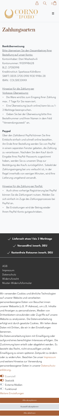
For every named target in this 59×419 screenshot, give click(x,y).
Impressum (8, 270)
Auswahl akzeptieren (29, 407)
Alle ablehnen (30, 413)
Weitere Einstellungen (12, 393)
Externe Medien (13, 385)
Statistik (9, 380)
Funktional (11, 389)
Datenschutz (9, 274)
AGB (4, 266)
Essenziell (10, 376)
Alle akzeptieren (29, 400)
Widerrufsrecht (10, 279)
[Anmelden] (38, 3)
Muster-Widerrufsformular (17, 283)
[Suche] (44, 3)
